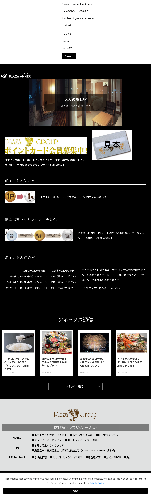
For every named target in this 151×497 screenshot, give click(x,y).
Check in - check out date (75, 4)
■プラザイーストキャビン (47, 440)
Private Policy (97, 483)
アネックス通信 (74, 386)
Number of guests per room (75, 18)
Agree (75, 491)
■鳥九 (127, 457)
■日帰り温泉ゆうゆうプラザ (48, 445)
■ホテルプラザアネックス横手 (49, 435)
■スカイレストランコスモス (66, 457)
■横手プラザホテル (107, 435)
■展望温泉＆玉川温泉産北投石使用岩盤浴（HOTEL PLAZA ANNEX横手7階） (75, 450)
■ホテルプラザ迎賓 (81, 435)
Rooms (66, 41)
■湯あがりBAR (112, 457)
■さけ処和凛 (39, 457)
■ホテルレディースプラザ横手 (82, 440)
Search (69, 56)
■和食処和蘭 (93, 457)
